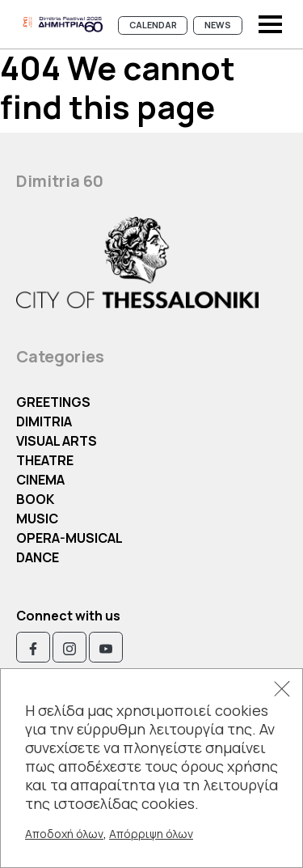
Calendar (153, 25)
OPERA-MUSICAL (69, 538)
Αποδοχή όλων (64, 833)
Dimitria (44, 421)
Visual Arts (56, 441)
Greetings (53, 402)
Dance (37, 557)
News (217, 25)
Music (37, 518)
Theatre (45, 460)
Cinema (40, 480)
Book (35, 499)
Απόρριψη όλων (151, 833)
